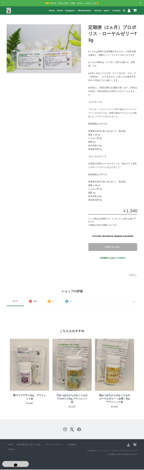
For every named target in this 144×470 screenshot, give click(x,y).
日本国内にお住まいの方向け (113, 258)
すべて (15, 301)
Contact (116, 10)
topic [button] (106, 10)
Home (52, 10)
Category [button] (69, 10)
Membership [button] (84, 10)
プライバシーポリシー (54, 445)
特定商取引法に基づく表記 (28, 445)
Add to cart (112, 247)
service (98, 10)
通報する (133, 275)
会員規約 (72, 445)
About (60, 10)
